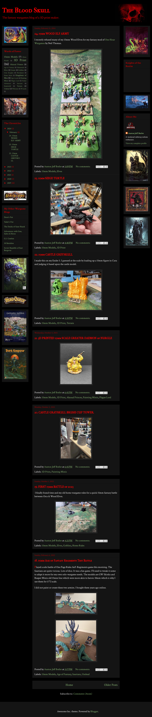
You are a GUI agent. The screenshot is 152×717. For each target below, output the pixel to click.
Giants (13, 70)
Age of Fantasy (64, 674)
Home (69, 685)
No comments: (83, 166)
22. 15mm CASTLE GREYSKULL (53, 254)
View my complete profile (136, 143)
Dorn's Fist (8, 217)
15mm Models (49, 171)
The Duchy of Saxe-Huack (14, 226)
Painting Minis (90, 397)
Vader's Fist (8, 222)
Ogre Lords (14, 78)
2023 (9, 166)
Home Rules (78, 545)
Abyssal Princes (74, 397)
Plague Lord (105, 397)
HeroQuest (20, 73)
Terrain (70, 323)
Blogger (94, 711)
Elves (59, 171)
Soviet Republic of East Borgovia (13, 249)
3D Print (61, 247)
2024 (9, 128)
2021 (9, 175)
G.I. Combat (9, 238)
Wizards (23, 89)
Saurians (76, 674)
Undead (86, 674)
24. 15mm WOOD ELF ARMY (51, 33)
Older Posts (111, 685)
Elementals (20, 67)
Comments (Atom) (82, 693)
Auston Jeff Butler (136, 133)
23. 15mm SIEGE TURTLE (49, 178)
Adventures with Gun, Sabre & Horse (13, 232)
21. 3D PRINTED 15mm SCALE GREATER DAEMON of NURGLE (73, 338)
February (13, 132)
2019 (9, 183)
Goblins (67, 545)
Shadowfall (7, 86)
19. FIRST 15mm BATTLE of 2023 (53, 486)
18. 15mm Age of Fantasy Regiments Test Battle (63, 560)
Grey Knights (8, 73)
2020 (9, 179)
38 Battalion (9, 243)
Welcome (15, 89)
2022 (9, 171)
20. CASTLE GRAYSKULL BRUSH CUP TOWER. (64, 412)
